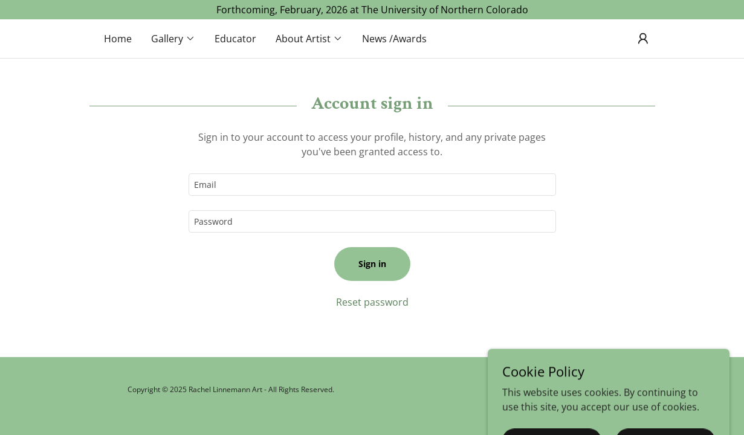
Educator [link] (235, 38)
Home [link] (118, 38)
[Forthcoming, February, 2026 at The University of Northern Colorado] (372, 9)
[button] (173, 38)
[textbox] (372, 184)
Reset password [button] (372, 302)
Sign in (372, 263)
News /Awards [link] (394, 38)
